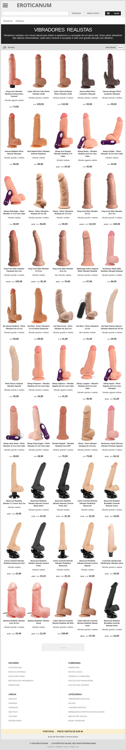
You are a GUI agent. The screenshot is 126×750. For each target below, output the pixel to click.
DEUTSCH (13, 712)
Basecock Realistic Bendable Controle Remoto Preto (112, 623)
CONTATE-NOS (15, 667)
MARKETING (14, 685)
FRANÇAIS (13, 707)
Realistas (20, 21)
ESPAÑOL (13, 703)
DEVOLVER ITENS (16, 676)
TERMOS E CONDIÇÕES (79, 676)
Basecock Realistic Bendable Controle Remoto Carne (112, 503)
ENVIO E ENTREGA (17, 672)
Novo (120, 47)
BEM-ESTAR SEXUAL (77, 716)
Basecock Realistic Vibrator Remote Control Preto (38, 563)
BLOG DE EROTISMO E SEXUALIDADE (63, 737)
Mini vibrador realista (63, 275)
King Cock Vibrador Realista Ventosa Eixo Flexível (14, 93)
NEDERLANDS (15, 721)
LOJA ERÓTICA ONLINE (61, 743)
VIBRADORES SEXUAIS (79, 699)
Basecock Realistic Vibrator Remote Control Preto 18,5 (63, 503)
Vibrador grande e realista (38, 98)
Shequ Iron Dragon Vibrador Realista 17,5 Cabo (63, 153)
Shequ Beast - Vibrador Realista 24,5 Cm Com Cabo (87, 153)
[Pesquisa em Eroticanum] (36, 13)
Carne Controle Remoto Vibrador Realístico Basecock (87, 503)
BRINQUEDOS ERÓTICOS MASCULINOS (86, 712)
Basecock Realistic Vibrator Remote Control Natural (87, 563)
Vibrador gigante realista (14, 100)
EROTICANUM (34, 5)
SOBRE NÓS (73, 667)
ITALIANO (13, 716)
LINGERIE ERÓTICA (77, 707)
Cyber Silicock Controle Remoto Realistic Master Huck (87, 623)
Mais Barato (111, 47)
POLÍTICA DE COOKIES (78, 685)
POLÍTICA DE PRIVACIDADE (80, 681)
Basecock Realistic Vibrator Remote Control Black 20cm (38, 503)
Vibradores (8, 21)
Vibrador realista (38, 158)
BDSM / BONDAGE (76, 721)
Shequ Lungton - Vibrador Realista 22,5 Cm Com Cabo (87, 386)
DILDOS (71, 703)
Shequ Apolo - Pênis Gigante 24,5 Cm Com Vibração (112, 386)
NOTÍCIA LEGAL (75, 672)
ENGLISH (13, 699)
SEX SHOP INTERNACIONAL (84, 743)
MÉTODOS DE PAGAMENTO (20, 681)
